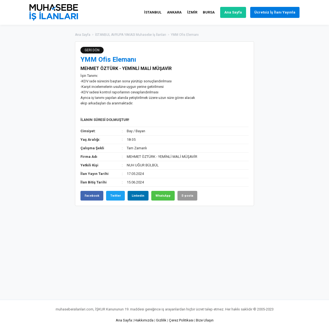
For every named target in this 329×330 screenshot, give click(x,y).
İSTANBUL (152, 12)
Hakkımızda (143, 320)
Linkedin (138, 196)
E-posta (187, 196)
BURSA (209, 12)
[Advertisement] (282, 124)
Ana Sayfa (233, 12)
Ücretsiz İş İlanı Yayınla (274, 12)
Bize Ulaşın (205, 320)
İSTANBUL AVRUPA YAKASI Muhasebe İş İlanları (130, 35)
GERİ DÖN (92, 50)
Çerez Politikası (181, 320)
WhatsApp (163, 196)
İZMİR (192, 12)
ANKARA (174, 12)
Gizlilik (161, 320)
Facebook (92, 196)
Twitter (115, 196)
